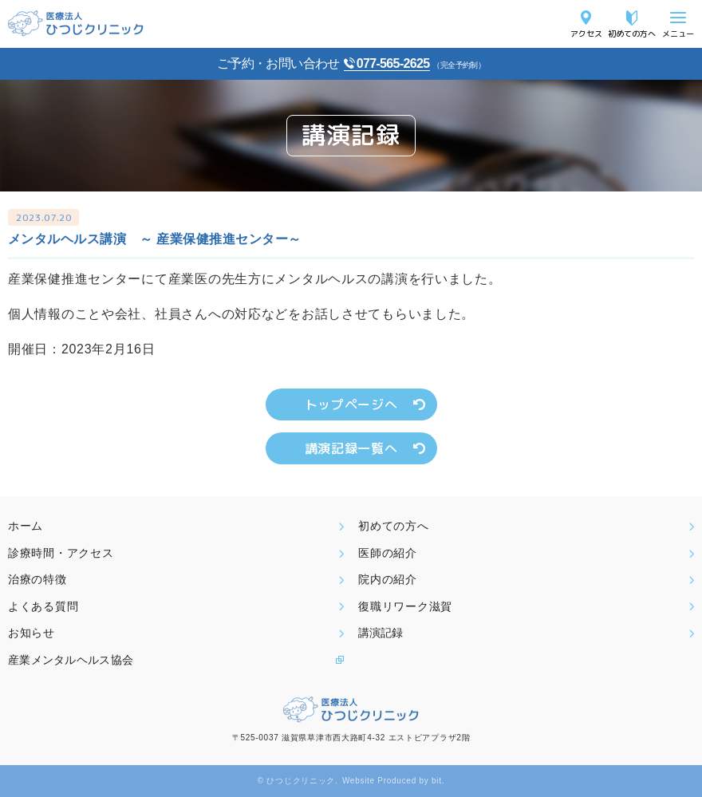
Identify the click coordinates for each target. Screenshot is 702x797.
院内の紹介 (387, 579)
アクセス (586, 33)
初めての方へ (632, 33)
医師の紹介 (387, 552)
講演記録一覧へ (351, 448)
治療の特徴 (37, 579)
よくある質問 (43, 606)
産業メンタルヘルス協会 (70, 659)
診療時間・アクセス (60, 552)
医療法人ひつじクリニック (76, 23)
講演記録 (380, 632)
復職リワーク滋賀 (405, 606)
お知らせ (31, 632)
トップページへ (351, 404)
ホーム (25, 525)
